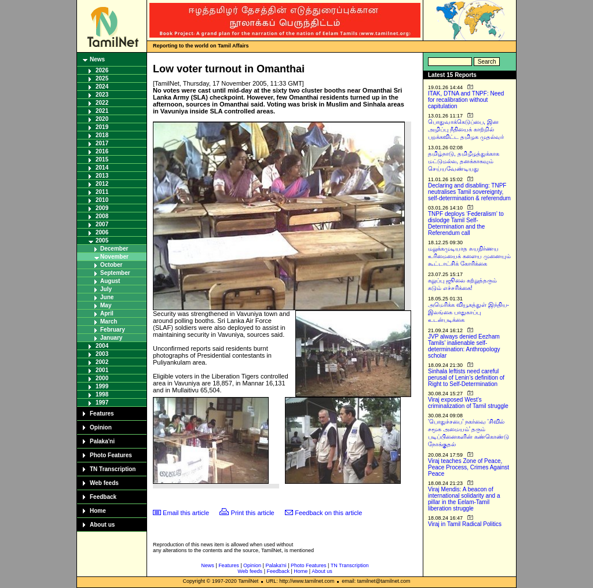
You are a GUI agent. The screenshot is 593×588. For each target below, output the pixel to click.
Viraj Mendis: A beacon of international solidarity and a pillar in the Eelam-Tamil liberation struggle (464, 499)
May (105, 305)
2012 (102, 184)
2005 (102, 240)
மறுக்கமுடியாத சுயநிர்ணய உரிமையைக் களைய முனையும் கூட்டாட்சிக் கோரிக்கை (469, 256)
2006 (102, 232)
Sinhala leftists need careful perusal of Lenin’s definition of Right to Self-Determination (466, 377)
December (114, 248)
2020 (102, 119)
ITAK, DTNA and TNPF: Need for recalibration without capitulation (466, 99)
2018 (102, 135)
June (107, 297)
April (107, 313)
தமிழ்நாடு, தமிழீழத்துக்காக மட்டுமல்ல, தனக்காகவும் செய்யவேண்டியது (463, 161)
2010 (102, 200)
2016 (102, 151)
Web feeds (104, 483)
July (106, 289)
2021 (102, 111)
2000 (102, 378)
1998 (102, 394)
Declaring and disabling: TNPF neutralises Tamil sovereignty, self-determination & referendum (469, 191)
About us (102, 524)
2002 (102, 362)
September (115, 273)
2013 (102, 175)
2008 (102, 216)
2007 (102, 224)
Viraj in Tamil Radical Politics (465, 524)
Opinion (101, 427)
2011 (102, 192)
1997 (102, 402)
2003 (102, 354)
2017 (102, 143)
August (110, 281)
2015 (102, 159)
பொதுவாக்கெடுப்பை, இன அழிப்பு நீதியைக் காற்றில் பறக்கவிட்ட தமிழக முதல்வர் (466, 129)
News (97, 59)
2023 (102, 94)
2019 (102, 127)
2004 (102, 346)
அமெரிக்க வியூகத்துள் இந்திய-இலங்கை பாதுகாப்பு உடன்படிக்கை (468, 312)
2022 (102, 103)
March (108, 321)
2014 (102, 167)
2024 (102, 86)
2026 (102, 70)
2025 (102, 78)
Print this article (252, 512)
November (114, 256)
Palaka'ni (102, 441)
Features (102, 413)
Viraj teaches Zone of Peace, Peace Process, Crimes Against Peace (468, 467)
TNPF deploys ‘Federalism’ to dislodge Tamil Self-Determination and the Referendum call (466, 223)
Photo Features (111, 455)
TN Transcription (113, 469)
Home (98, 511)
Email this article (186, 512)
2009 (102, 208)
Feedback (103, 497)
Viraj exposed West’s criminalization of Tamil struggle (468, 402)
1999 (102, 386)
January (111, 338)
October (111, 265)
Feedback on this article (328, 512)
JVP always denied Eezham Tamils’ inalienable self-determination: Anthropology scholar (464, 346)
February (112, 329)
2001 (102, 370)
